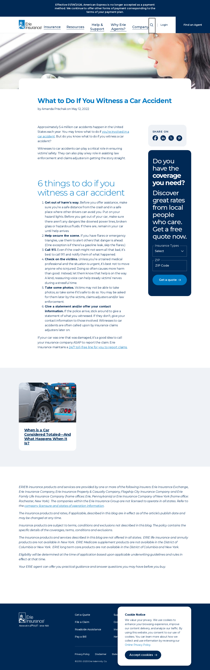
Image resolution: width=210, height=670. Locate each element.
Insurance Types (167, 245)
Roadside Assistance (88, 629)
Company (142, 26)
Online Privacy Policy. (138, 644)
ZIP (157, 260)
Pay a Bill (80, 636)
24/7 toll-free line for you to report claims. (98, 347)
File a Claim (82, 622)
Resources (69, 26)
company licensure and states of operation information (64, 506)
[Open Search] (152, 27)
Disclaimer (100, 654)
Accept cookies (141, 655)
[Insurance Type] (170, 251)
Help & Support (92, 26)
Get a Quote (82, 614)
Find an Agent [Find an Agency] (193, 24)
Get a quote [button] (168, 280)
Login (164, 26)
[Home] (31, 25)
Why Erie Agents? (119, 26)
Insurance (50, 26)
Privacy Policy (82, 654)
